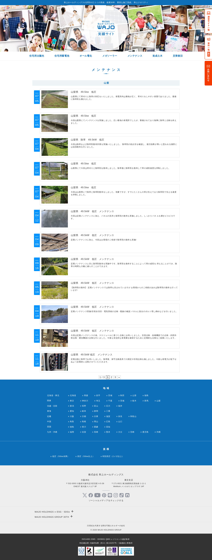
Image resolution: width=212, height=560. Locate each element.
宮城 (110, 395)
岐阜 (84, 411)
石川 (108, 406)
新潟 (72, 406)
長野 (84, 406)
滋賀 (108, 416)
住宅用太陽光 (36, 56)
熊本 (108, 432)
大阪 (72, 416)
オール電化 (86, 56)
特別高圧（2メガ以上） (113, 456)
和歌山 (133, 416)
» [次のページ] (119, 377)
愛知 (72, 411)
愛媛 (96, 427)
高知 (108, 427)
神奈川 (85, 401)
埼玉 (98, 401)
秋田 (122, 395)
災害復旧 (178, 56)
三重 (108, 411)
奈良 (120, 416)
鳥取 (72, 421)
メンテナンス (134, 56)
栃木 (134, 401)
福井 (120, 406)
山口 (120, 421)
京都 (84, 416)
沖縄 (158, 432)
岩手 (98, 395)
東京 (72, 401)
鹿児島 (145, 432)
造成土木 (157, 56)
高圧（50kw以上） (85, 456)
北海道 (73, 395)
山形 (134, 395)
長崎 (96, 432)
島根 (84, 421)
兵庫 (96, 416)
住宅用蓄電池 (61, 56)
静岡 (96, 411)
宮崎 (132, 432)
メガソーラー (109, 56)
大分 (120, 432)
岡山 (96, 421)
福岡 (72, 432)
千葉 (110, 401)
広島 (108, 421)
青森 (86, 395)
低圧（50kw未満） (60, 456)
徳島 (72, 427)
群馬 (146, 401)
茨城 (122, 401)
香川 (84, 427)
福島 (146, 395)
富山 (96, 406)
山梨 (158, 401)
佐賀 (84, 432)
